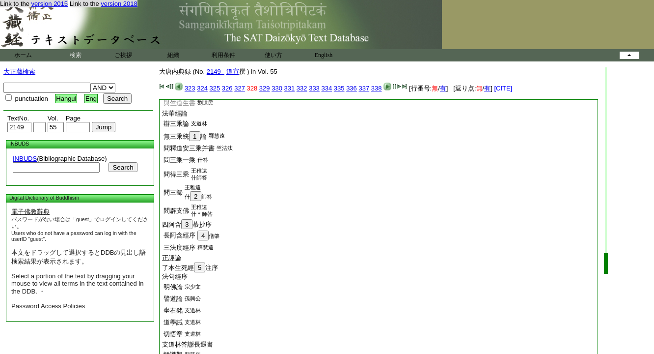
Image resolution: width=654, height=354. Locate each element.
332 (302, 88)
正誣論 (171, 258)
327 (239, 88)
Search (122, 167)
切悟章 (173, 334)
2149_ (215, 71)
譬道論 (173, 298)
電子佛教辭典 (30, 211)
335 (339, 88)
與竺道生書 (179, 103)
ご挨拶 (123, 55)
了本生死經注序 (190, 267)
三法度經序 (179, 247)
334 (326, 88)
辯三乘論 (176, 123)
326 (227, 88)
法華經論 (175, 113)
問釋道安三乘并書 (189, 148)
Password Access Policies (48, 306)
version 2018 (119, 3)
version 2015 (49, 3)
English (324, 55)
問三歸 (173, 192)
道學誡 (173, 322)
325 (215, 88)
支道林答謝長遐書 (187, 344)
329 (264, 88)
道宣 (232, 71)
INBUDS (25, 158)
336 (351, 88)
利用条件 (223, 55)
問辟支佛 (176, 210)
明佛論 (173, 287)
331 (289, 88)
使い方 (273, 55)
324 (202, 88)
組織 (173, 55)
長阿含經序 (179, 235)
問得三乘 (176, 174)
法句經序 (175, 276)
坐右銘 (173, 310)
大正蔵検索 (19, 71)
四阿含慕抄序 (187, 224)
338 (376, 88)
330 (277, 88)
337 (363, 88)
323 (190, 88)
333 (314, 88)
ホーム (23, 55)
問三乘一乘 (179, 160)
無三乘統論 (185, 136)
